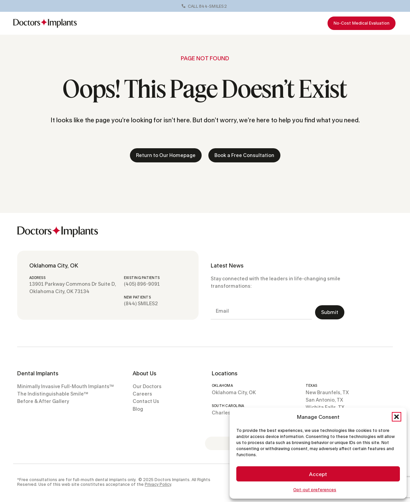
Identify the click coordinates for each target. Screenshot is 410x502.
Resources (292, 23)
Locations (255, 23)
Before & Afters (215, 23)
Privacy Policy (158, 484)
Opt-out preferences (314, 489)
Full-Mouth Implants (124, 23)
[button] (396, 416)
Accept (318, 474)
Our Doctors (174, 23)
